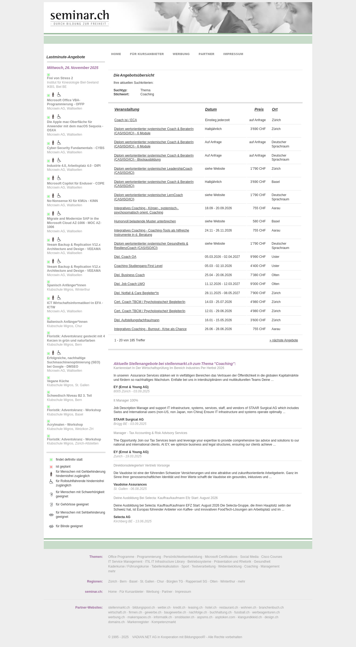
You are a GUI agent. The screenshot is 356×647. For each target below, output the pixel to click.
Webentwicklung (230, 566)
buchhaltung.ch (220, 612)
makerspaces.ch (139, 617)
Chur (160, 581)
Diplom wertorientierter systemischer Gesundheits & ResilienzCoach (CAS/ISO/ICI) (151, 246)
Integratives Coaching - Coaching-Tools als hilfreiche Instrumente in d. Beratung (151, 233)
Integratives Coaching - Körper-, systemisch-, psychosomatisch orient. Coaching (146, 210)
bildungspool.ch (144, 607)
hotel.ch (211, 607)
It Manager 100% (126, 400)
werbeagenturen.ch (266, 612)
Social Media (249, 557)
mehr (111, 571)
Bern (123, 581)
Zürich (112, 581)
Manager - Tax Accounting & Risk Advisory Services (150, 433)
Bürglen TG (175, 581)
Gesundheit (262, 561)
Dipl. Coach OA (125, 257)
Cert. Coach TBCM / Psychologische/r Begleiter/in (149, 302)
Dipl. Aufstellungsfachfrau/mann (136, 320)
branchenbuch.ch (271, 607)
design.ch (271, 617)
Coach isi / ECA (125, 120)
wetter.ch (164, 607)
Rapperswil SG (196, 581)
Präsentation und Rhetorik (232, 561)
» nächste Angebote (284, 340)
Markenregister (138, 622)
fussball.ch (242, 612)
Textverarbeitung (204, 566)
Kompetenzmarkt (163, 622)
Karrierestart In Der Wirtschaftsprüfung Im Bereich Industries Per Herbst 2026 (169, 368)
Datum (211, 109)
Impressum (183, 592)
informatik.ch (163, 617)
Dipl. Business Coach (129, 275)
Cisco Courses (271, 557)
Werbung (152, 592)
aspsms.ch (204, 617)
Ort (275, 109)
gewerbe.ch (153, 612)
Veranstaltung (126, 109)
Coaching (251, 566)
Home (112, 592)
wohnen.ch (248, 607)
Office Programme (121, 557)
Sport (185, 566)
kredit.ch (179, 607)
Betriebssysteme (199, 561)
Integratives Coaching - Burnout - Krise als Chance (150, 329)
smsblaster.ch (184, 617)
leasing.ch (195, 607)
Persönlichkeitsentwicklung (183, 557)
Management (270, 566)
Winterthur (227, 581)
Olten (214, 581)
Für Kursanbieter (131, 592)
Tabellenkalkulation (165, 566)
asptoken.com (225, 617)
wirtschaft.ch (117, 612)
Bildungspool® (194, 637)
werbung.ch (116, 617)
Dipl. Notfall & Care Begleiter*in (136, 293)
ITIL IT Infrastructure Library (165, 561)
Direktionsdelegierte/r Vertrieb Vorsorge (142, 465)
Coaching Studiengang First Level (138, 266)
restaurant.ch (228, 607)
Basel (133, 581)
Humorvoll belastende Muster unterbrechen (145, 221)
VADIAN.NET (141, 637)
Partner (167, 592)
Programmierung (149, 557)
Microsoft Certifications (221, 557)
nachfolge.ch (198, 612)
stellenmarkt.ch (119, 607)
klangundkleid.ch (250, 617)
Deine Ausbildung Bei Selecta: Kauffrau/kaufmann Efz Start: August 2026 (166, 498)
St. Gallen (147, 581)
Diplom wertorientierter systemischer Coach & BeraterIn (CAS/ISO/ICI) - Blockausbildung (154, 158)
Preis (259, 109)
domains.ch (116, 622)
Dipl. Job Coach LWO (129, 284)
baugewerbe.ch (175, 612)
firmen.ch (135, 612)
